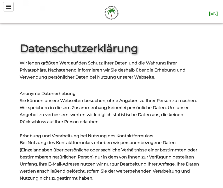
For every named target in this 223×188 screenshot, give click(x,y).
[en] (213, 13)
